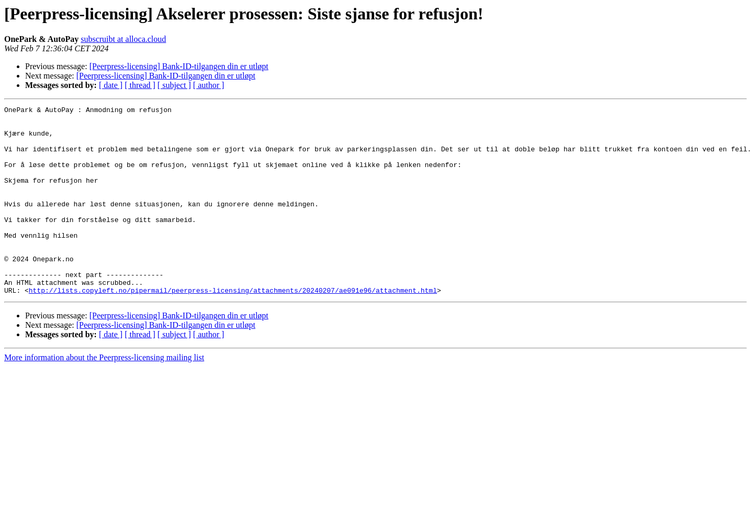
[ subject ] (174, 85)
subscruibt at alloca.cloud (123, 39)
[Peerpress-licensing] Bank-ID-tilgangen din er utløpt (178, 66)
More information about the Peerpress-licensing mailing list (104, 395)
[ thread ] (140, 85)
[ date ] (110, 85)
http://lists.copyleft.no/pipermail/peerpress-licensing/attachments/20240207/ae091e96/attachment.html (233, 328)
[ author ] (209, 85)
